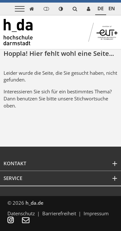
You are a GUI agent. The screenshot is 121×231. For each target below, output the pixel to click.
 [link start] (31, 8)
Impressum (96, 213)
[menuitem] (14, 221)
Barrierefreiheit (59, 213)
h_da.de (34, 203)
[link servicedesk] (88, 9)
